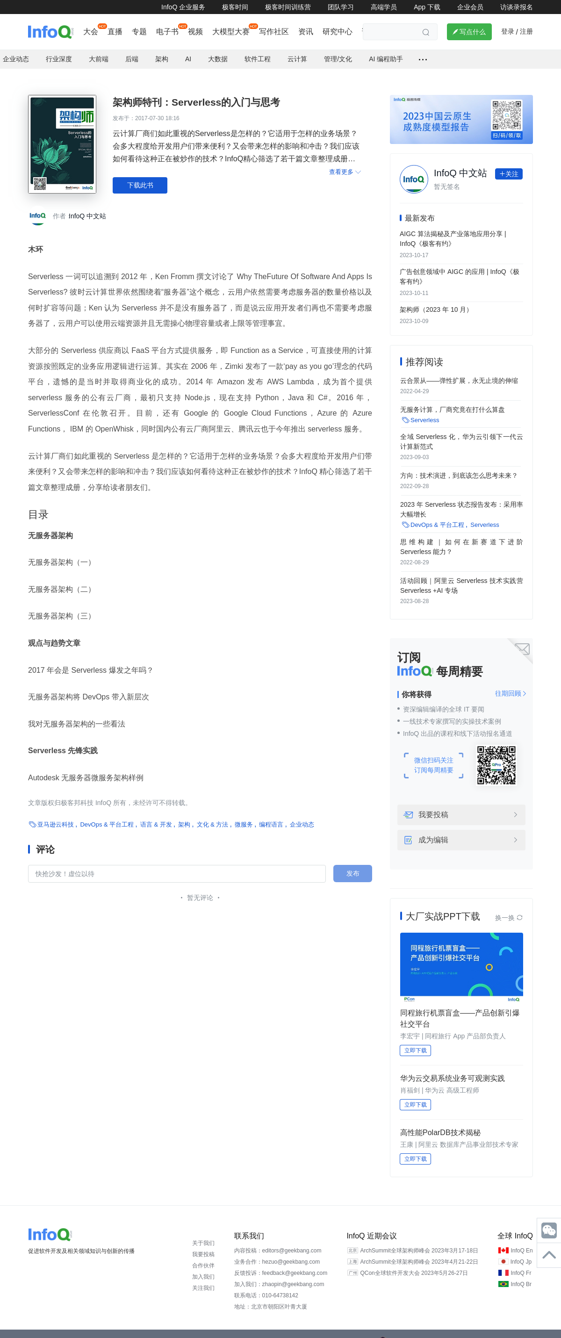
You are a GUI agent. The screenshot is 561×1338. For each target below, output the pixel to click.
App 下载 (427, 7)
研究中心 (337, 32)
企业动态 (302, 815)
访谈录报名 (516, 7)
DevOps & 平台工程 (107, 815)
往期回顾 (511, 684)
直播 (115, 32)
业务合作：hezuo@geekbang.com (277, 1253)
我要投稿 (433, 806)
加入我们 (203, 1268)
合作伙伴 (203, 1256)
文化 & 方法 (213, 815)
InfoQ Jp (521, 1253)
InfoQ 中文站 (87, 206)
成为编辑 (433, 831)
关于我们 (203, 1234)
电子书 (167, 32)
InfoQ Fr (521, 1264)
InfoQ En (521, 1241)
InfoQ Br (521, 1275)
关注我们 (203, 1279)
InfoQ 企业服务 (183, 7)
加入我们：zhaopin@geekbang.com (279, 1275)
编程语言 (271, 815)
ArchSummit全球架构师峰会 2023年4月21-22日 (419, 1253)
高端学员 (384, 7)
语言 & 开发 (156, 815)
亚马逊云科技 (55, 815)
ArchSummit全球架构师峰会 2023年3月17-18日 (419, 1241)
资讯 (305, 32)
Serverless (424, 411)
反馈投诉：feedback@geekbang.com (281, 1264)
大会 (90, 32)
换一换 (509, 909)
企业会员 (470, 7)
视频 (195, 32)
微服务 (244, 815)
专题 (139, 32)
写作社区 (274, 32)
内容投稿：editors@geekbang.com (278, 1241)
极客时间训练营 (288, 7)
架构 (184, 815)
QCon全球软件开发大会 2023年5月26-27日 (414, 1264)
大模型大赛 (231, 32)
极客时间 (235, 7)
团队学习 (341, 7)
